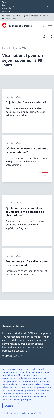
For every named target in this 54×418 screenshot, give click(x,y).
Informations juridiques (19, 399)
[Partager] (50, 36)
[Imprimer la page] (44, 36)
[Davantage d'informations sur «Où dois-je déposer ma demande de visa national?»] (45, 175)
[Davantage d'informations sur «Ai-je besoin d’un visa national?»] (45, 126)
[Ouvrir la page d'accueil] (17, 25)
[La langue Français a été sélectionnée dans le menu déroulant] (48, 6)
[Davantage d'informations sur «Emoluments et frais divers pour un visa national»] (45, 285)
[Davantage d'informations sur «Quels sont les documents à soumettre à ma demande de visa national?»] (45, 239)
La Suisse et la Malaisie (20, 25)
